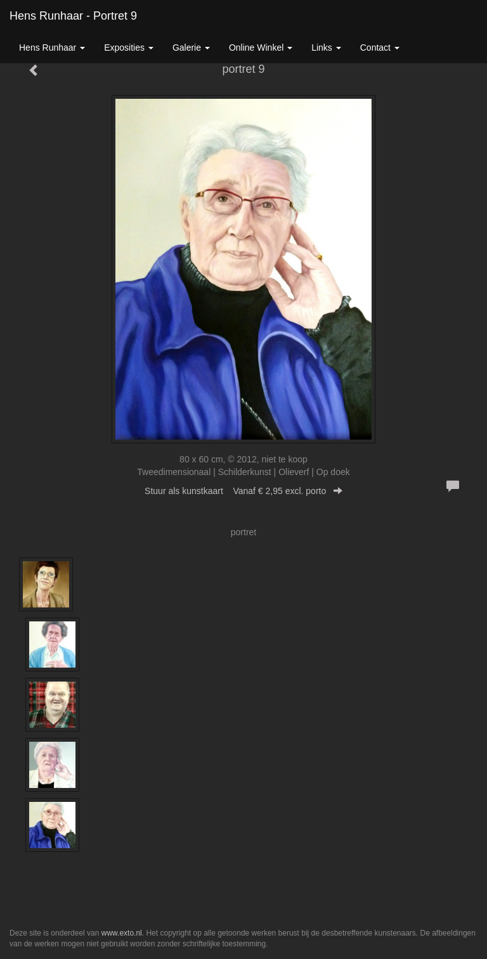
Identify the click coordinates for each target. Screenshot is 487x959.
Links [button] (326, 47)
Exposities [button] (128, 47)
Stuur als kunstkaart (243, 491)
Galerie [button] (191, 47)
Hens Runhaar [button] (52, 47)
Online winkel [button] (260, 47)
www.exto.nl (121, 933)
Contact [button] (379, 47)
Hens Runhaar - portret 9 (73, 16)
